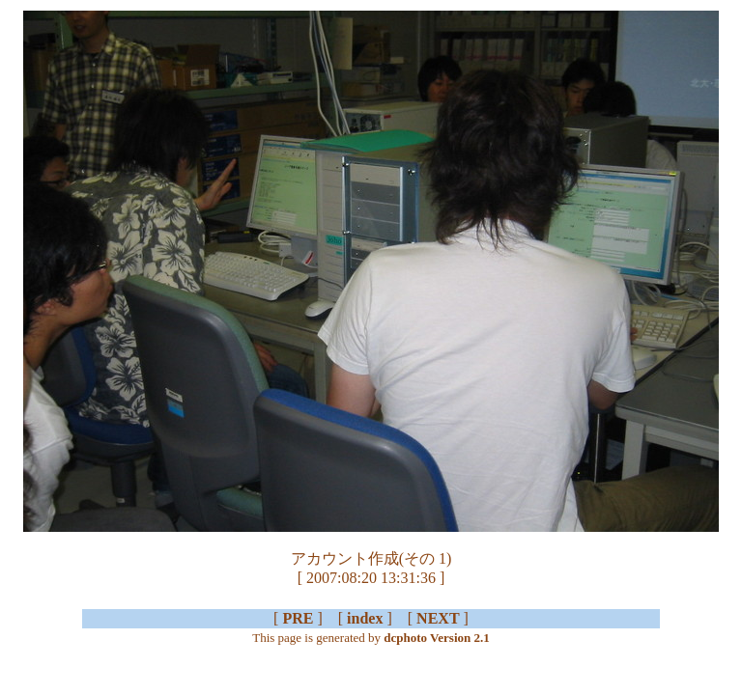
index (365, 618)
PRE (297, 618)
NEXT (437, 618)
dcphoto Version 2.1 (436, 637)
